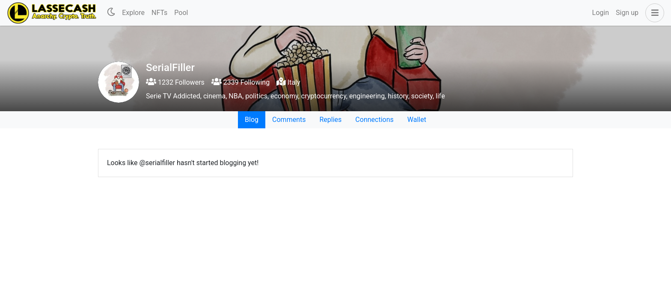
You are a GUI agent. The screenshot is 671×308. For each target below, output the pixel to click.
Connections (374, 120)
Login (600, 13)
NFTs (159, 13)
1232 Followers (175, 82)
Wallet (416, 120)
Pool (181, 13)
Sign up (627, 13)
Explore (133, 13)
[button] (653, 12)
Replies (330, 120)
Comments (289, 120)
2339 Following (240, 82)
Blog (251, 120)
